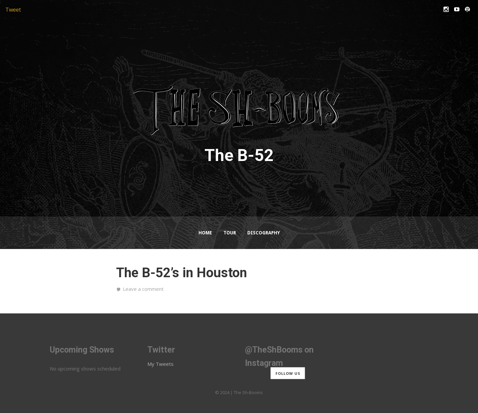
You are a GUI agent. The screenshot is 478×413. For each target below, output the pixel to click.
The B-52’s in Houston (181, 273)
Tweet (13, 9)
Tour (229, 232)
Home (205, 232)
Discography (263, 232)
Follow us (288, 373)
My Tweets (160, 364)
